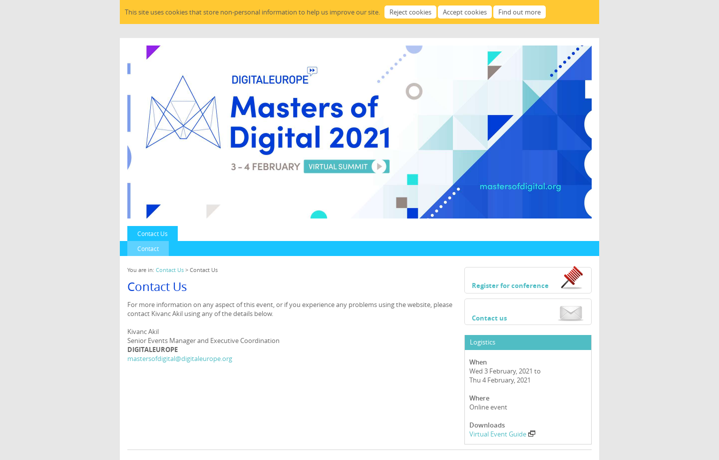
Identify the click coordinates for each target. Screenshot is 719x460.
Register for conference (510, 285)
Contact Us (152, 234)
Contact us (489, 318)
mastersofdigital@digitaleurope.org (179, 358)
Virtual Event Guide (502, 434)
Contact (148, 248)
